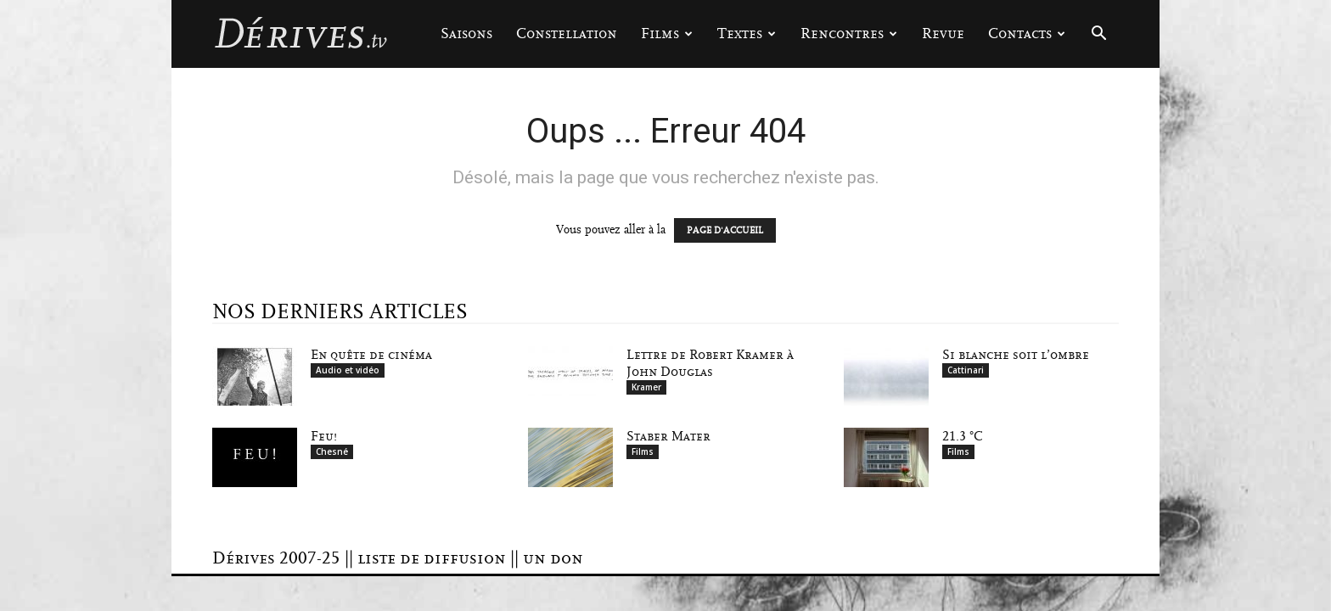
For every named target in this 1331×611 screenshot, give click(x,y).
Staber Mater (668, 436)
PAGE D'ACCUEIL (725, 230)
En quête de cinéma (371, 354)
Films (667, 33)
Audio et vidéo (347, 370)
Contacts (1026, 33)
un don (553, 558)
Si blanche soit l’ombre (1015, 354)
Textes (746, 33)
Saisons (466, 33)
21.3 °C (962, 436)
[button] (1098, 35)
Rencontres (848, 33)
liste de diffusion (431, 558)
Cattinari (965, 370)
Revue (943, 33)
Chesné (332, 451)
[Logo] (300, 34)
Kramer (646, 387)
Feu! (324, 436)
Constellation (566, 33)
